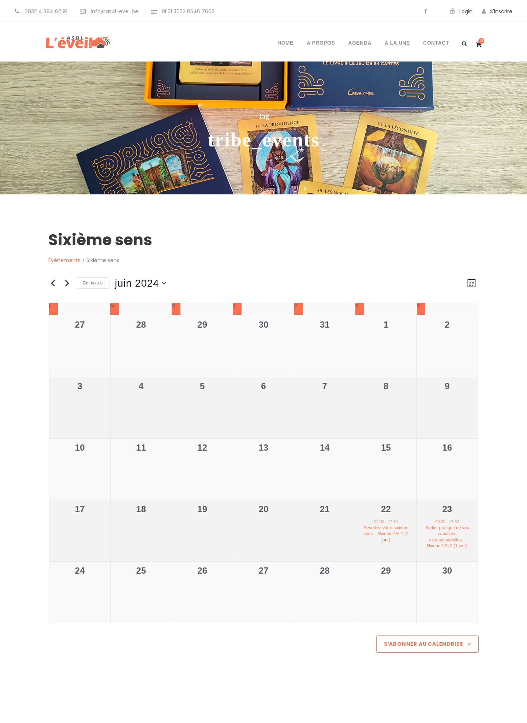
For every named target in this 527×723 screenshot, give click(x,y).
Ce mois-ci (93, 283)
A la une (397, 43)
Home (285, 43)
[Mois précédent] (52, 283)
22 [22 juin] (386, 509)
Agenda (359, 43)
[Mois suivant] (67, 283)
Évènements (64, 260)
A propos (321, 43)
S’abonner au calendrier (423, 644)
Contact (436, 43)
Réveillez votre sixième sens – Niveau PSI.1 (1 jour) (385, 534)
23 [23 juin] (447, 509)
